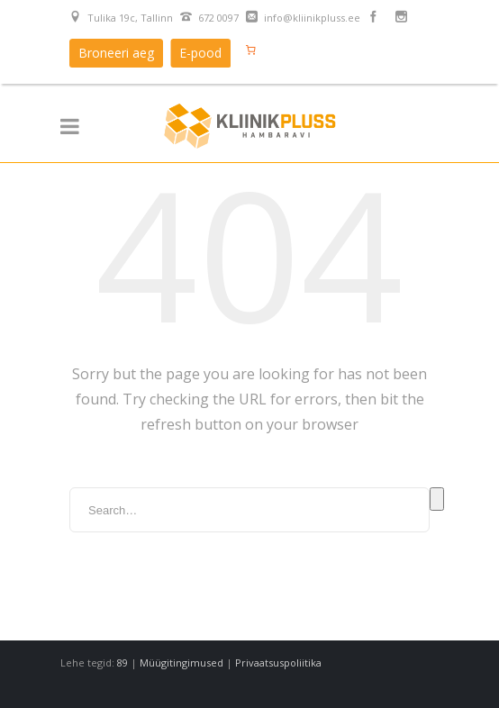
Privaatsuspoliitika (278, 662)
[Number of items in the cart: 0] (250, 49)
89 (122, 662)
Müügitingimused (181, 662)
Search (437, 499)
